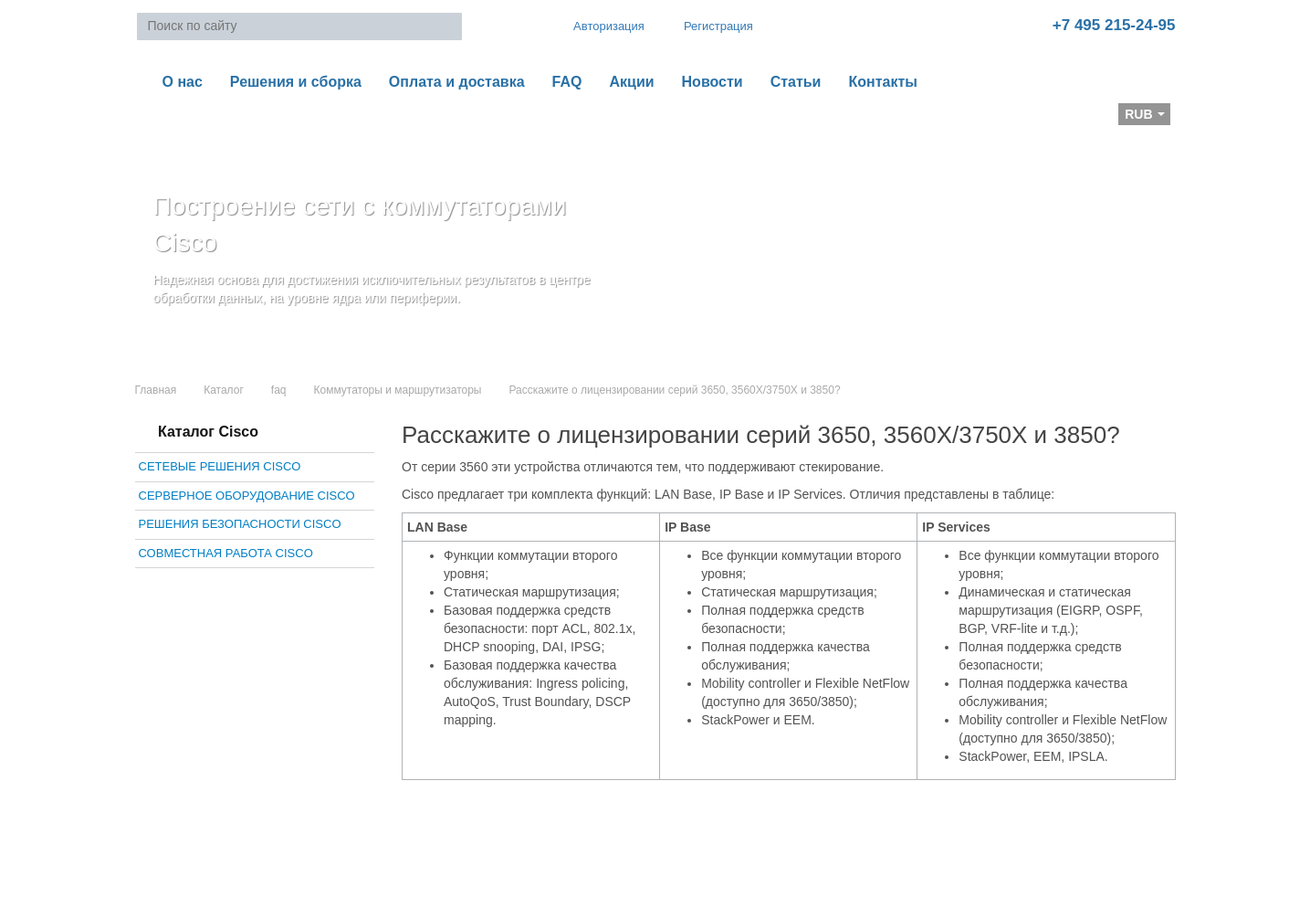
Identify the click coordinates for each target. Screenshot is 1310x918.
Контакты (882, 82)
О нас (182, 82)
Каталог (224, 390)
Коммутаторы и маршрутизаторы (398, 390)
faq (279, 390)
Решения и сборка (296, 82)
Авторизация (601, 25)
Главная (156, 390)
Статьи (796, 82)
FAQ (567, 82)
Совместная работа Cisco (226, 553)
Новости (712, 82)
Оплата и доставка (457, 82)
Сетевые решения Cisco (220, 466)
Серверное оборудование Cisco (247, 495)
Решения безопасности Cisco (240, 524)
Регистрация (705, 26)
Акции (631, 82)
